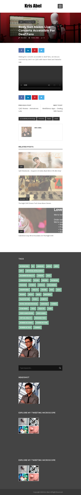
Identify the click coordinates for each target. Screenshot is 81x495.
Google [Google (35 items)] (41, 285)
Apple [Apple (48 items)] (49, 266)
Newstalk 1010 (24, 199)
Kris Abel (23, 38)
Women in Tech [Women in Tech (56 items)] (25, 327)
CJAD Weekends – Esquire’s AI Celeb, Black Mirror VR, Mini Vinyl (40, 171)
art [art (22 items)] (21, 271)
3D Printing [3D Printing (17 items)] (24, 266)
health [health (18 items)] (35, 290)
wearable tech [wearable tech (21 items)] (40, 318)
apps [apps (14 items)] (56, 266)
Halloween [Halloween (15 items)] (52, 285)
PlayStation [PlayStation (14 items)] (24, 299)
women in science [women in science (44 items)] (26, 322)
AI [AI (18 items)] (33, 266)
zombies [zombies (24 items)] (37, 327)
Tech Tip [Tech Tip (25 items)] (41, 308)
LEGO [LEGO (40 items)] (58, 290)
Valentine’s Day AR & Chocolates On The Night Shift (36, 236)
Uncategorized (29, 22)
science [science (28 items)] (54, 304)
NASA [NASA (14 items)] (38, 294)
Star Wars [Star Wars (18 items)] (24, 308)
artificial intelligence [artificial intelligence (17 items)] (34, 271)
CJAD (21, 22)
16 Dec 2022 (35, 38)
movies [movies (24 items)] (22, 294)
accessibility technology (27, 119)
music (56, 119)
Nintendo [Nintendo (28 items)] (47, 294)
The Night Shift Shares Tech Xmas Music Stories (35, 203)
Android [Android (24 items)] (40, 266)
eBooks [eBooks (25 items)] (44, 280)
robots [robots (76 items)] (44, 299)
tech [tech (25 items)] (33, 308)
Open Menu (60, 6)
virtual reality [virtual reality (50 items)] (25, 318)
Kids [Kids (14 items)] (51, 290)
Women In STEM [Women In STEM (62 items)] (41, 322)
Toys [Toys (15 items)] (50, 308)
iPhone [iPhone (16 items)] (43, 290)
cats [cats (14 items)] (48, 275)
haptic (49, 119)
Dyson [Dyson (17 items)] (36, 280)
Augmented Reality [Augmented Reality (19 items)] (27, 275)
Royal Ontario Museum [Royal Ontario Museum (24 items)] (28, 304)
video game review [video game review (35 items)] (26, 313)
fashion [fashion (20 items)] (23, 285)
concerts (41, 119)
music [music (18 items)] (31, 294)
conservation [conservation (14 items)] (25, 280)
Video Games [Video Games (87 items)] (41, 313)
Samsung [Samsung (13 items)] (44, 304)
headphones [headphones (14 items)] (24, 290)
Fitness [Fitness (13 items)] (32, 285)
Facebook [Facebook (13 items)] (54, 280)
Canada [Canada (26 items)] (40, 275)
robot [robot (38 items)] (35, 299)
